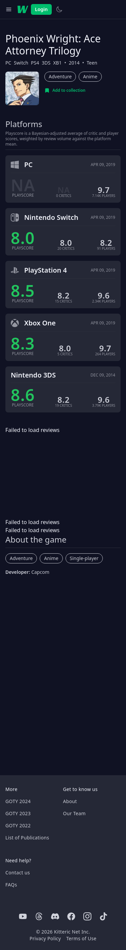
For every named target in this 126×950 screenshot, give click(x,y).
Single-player (84, 558)
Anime (90, 76)
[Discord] (55, 916)
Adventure (60, 76)
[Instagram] (87, 916)
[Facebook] (71, 916)
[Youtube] (23, 916)
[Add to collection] (64, 90)
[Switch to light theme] (59, 9)
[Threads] (39, 916)
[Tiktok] (103, 916)
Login (41, 9)
